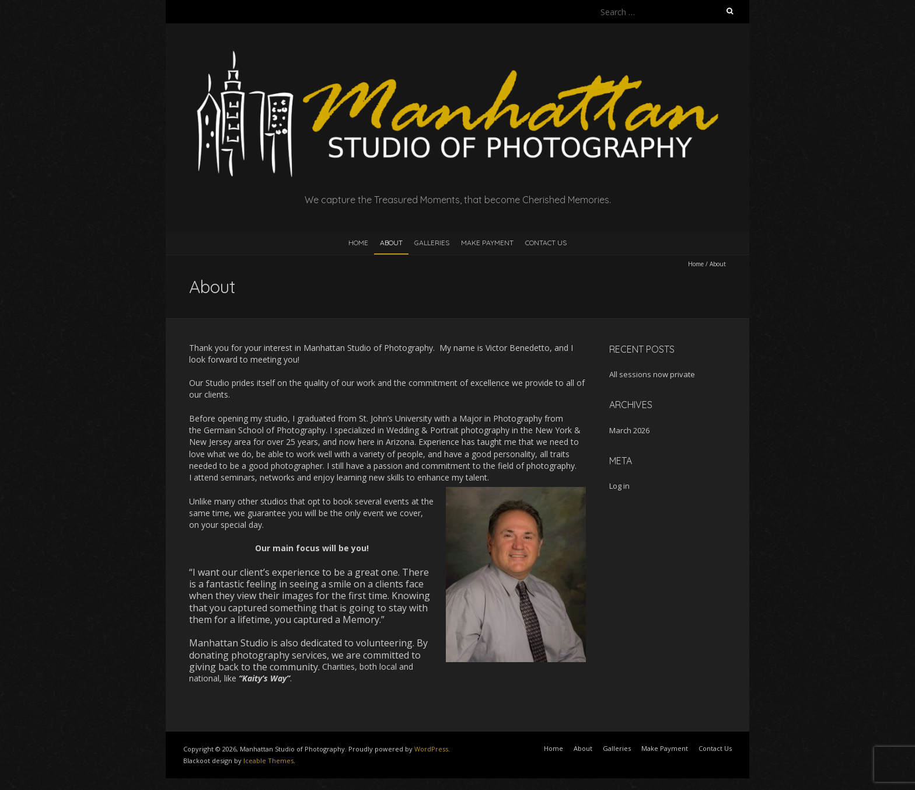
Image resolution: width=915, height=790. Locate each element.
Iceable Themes (268, 760)
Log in (619, 486)
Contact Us (546, 242)
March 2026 (629, 430)
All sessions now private (652, 374)
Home (358, 242)
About (391, 242)
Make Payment (487, 242)
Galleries (431, 242)
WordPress (431, 748)
